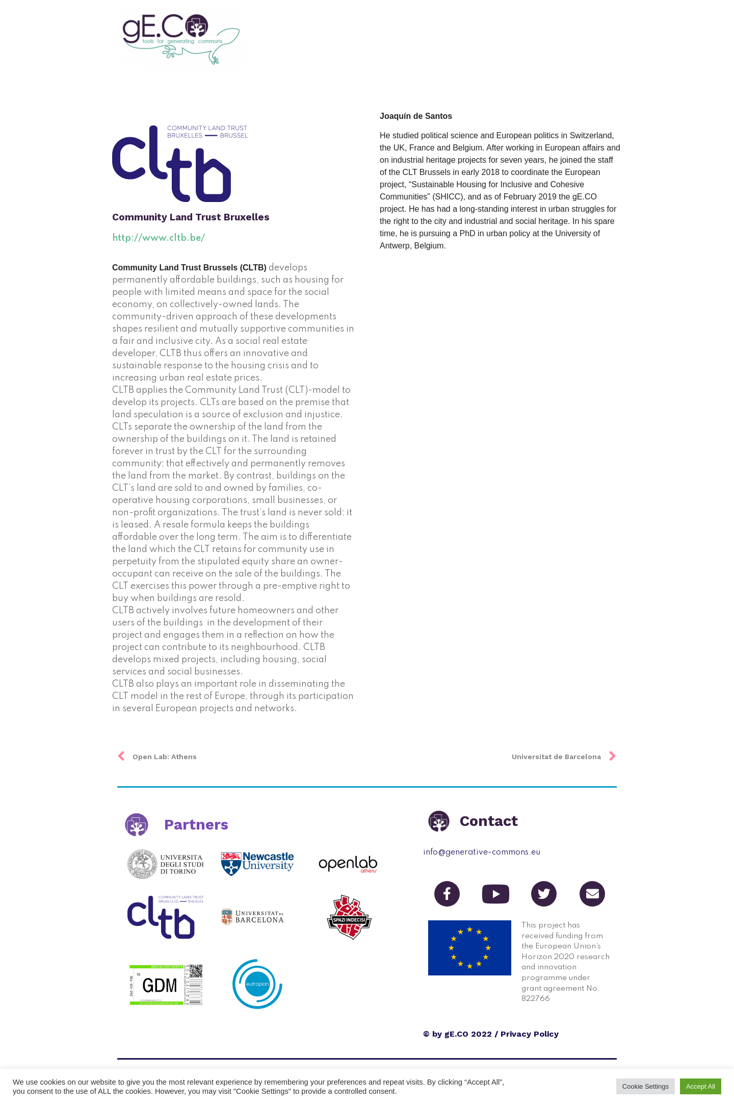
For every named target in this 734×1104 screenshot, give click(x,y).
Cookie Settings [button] (645, 1086)
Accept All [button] (700, 1086)
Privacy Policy (530, 1034)
